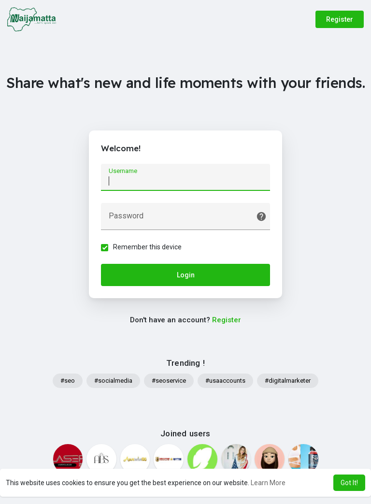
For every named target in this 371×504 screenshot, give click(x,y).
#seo (67, 380)
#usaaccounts (225, 380)
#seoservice (169, 380)
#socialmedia (113, 380)
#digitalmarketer (288, 380)
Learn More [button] (268, 483)
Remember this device (147, 247)
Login (186, 275)
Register (339, 19)
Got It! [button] (349, 483)
